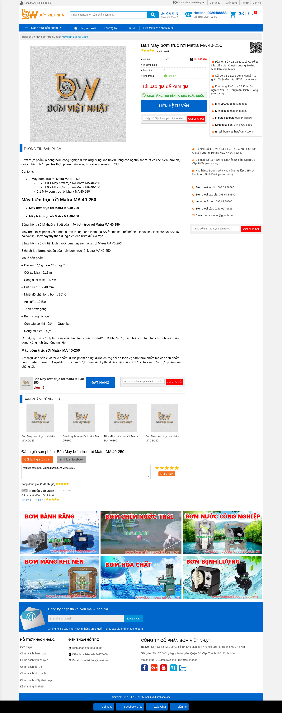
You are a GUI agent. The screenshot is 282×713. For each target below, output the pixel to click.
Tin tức (131, 28)
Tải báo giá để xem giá (165, 86)
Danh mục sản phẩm (44, 27)
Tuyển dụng (230, 2)
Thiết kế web (143, 697)
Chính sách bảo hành (33, 673)
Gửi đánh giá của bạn (37, 459)
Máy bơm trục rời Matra (75, 36)
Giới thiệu (214, 2)
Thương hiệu (111, 28)
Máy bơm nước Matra (48, 36)
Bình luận (163, 51)
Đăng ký (133, 618)
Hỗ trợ (245, 2)
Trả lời (25, 500)
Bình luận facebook (71, 459)
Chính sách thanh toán (33, 653)
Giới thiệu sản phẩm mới (158, 28)
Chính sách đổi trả (31, 666)
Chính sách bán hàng (189, 2)
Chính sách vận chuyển (34, 660)
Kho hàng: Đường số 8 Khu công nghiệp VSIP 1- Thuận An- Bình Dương (234, 90)
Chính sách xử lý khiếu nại (36, 680)
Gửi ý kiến (166, 473)
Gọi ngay (103, 706)
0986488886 (94, 647)
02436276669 (99, 654)
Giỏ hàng (246, 13)
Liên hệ (257, 2)
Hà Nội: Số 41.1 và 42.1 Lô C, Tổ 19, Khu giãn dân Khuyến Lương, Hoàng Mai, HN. (235, 65)
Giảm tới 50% (169, 15)
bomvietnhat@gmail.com (238, 131)
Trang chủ (27, 36)
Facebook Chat (130, 706)
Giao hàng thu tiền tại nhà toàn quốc (175, 95)
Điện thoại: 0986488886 (35, 3)
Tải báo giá (198, 59)
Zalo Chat (157, 706)
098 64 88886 (238, 104)
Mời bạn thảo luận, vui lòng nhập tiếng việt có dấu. (86, 471)
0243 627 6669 (243, 124)
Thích (36, 499)
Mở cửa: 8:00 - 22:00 (210, 14)
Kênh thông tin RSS (32, 686)
